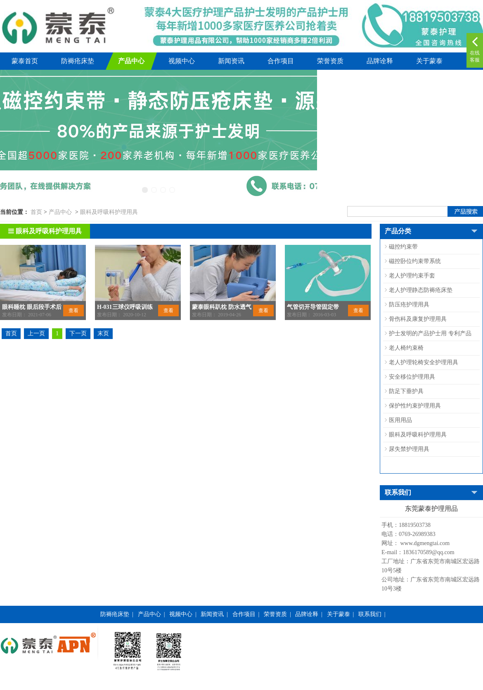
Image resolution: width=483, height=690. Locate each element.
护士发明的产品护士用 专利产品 (430, 333)
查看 (73, 310)
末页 (103, 333)
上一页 (36, 333)
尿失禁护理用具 (409, 449)
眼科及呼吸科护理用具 (109, 212)
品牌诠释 (380, 60)
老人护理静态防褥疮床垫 (420, 290)
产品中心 (131, 60)
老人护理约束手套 (412, 276)
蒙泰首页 (25, 60)
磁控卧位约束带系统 (415, 261)
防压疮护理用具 (409, 304)
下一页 (78, 333)
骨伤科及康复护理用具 (418, 319)
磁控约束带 (403, 247)
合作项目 (281, 60)
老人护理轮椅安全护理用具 (423, 362)
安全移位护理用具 (412, 377)
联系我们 (369, 614)
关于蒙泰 (429, 60)
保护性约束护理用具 (415, 406)
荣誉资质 (330, 60)
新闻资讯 (231, 60)
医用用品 (400, 420)
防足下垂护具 (406, 391)
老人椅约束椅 (406, 348)
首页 (36, 212)
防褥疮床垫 (77, 60)
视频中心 (181, 60)
